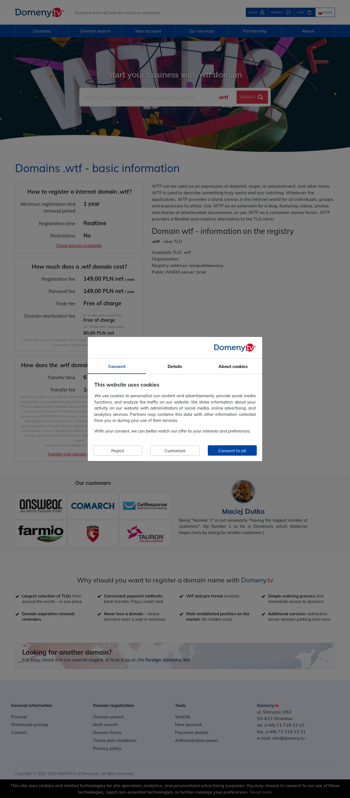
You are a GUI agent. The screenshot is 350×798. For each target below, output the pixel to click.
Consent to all (232, 450)
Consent (117, 366)
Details (175, 366)
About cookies (233, 366)
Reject (117, 450)
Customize (175, 450)
